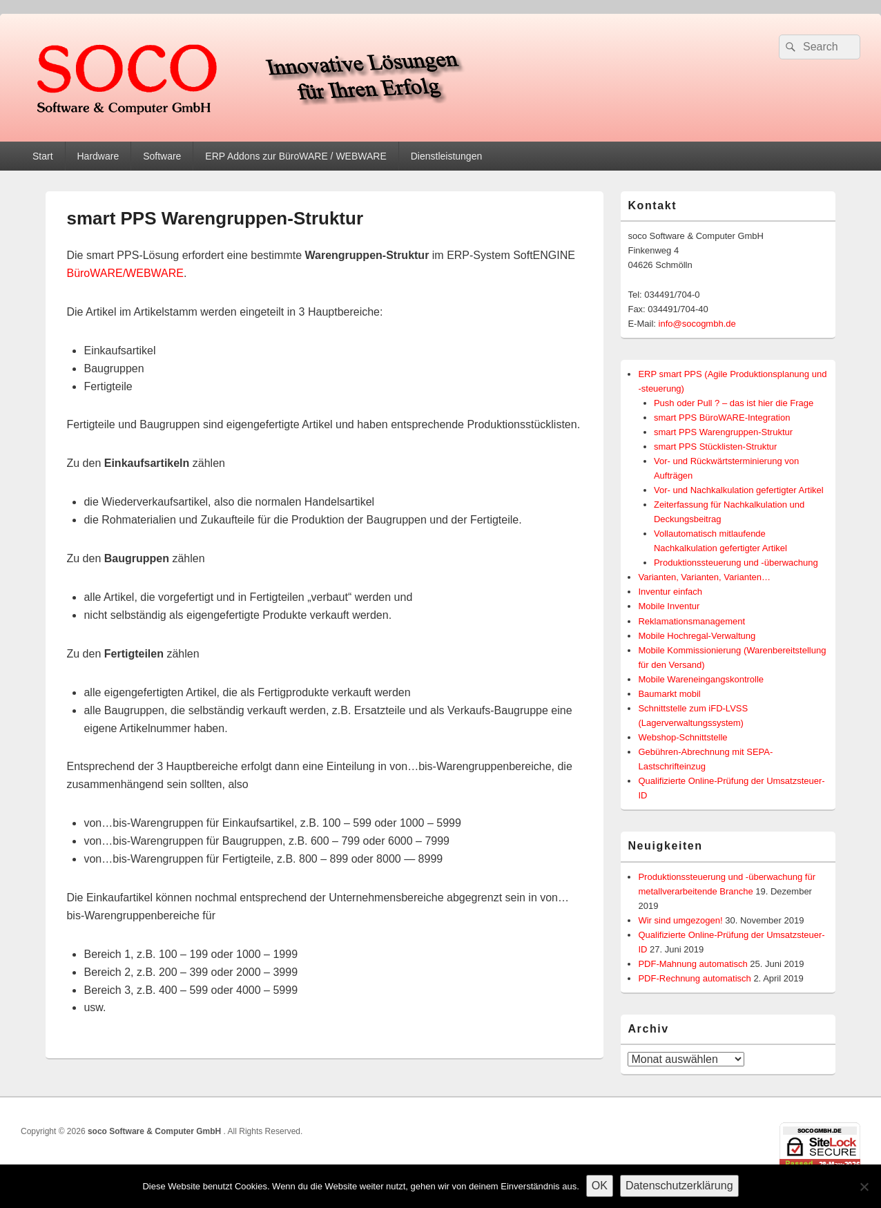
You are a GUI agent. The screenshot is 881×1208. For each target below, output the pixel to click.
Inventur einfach (670, 591)
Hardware (98, 156)
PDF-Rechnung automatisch (694, 978)
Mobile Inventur (668, 606)
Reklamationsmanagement (691, 621)
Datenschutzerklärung (679, 1185)
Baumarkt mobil (669, 694)
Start (42, 156)
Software (162, 156)
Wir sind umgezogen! (680, 920)
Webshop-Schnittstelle (682, 737)
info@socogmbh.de (697, 323)
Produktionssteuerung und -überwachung (736, 562)
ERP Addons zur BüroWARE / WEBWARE (295, 156)
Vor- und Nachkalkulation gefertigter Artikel (739, 490)
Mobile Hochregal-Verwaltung (696, 636)
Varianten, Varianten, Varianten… (704, 577)
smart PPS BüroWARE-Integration (722, 417)
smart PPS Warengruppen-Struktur (723, 432)
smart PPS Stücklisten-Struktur (715, 446)
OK (600, 1185)
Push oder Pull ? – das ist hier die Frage (733, 403)
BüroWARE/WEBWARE (125, 273)
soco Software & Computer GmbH (156, 1131)
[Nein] (864, 1186)
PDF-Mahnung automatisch (692, 964)
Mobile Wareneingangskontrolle (701, 679)
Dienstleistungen (447, 156)
